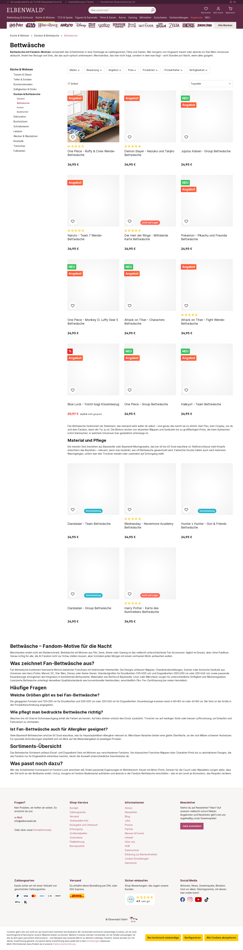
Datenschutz (132, 850)
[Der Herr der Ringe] (48, 25)
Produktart (150, 70)
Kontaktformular (42, 829)
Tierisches (19, 145)
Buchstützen (21, 121)
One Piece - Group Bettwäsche (146, 404)
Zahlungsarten (78, 812)
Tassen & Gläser (23, 74)
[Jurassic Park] (204, 25)
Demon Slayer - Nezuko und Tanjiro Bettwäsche (149, 153)
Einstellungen (93, 941)
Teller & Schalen (23, 79)
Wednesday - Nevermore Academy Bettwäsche (148, 525)
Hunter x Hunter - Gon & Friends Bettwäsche (203, 525)
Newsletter (131, 812)
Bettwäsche (23, 103)
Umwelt (129, 837)
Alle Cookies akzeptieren (221, 937)
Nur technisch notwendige (163, 937)
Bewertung (94, 70)
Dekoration (20, 116)
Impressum (131, 862)
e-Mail (18, 817)
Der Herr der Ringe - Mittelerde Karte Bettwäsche (146, 237)
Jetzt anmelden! (191, 826)
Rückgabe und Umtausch (84, 824)
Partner (129, 829)
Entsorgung (76, 829)
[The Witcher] (146, 25)
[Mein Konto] (218, 10)
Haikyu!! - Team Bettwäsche (201, 404)
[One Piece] (188, 25)
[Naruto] (66, 25)
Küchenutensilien (23, 84)
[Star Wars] (31, 25)
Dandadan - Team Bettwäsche (89, 523)
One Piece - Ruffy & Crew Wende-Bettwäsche (91, 153)
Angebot (115, 70)
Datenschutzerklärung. (64, 944)
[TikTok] (206, 899)
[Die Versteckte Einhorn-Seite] (133, 919)
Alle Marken (225, 25)
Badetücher (23, 112)
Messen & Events (134, 833)
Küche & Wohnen (21, 69)
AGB (127, 846)
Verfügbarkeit (198, 70)
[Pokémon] (104, 25)
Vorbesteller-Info (79, 820)
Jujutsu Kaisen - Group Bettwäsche (206, 151)
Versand (74, 816)
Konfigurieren (193, 937)
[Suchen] (153, 10)
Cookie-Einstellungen (137, 858)
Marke (75, 70)
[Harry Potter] (16, 25)
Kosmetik (19, 141)
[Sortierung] (211, 83)
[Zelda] (174, 25)
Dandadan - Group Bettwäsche (89, 608)
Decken (21, 98)
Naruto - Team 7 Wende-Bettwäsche (85, 237)
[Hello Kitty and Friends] (92, 25)
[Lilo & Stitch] (161, 25)
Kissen (20, 107)
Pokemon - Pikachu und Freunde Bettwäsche (204, 237)
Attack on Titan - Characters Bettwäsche (144, 321)
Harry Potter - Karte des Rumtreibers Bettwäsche (141, 610)
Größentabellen (78, 833)
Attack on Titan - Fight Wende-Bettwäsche (203, 321)
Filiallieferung (77, 841)
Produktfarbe (174, 70)
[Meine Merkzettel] (206, 10)
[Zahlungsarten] (38, 900)
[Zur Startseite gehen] (26, 9)
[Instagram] (190, 899)
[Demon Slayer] (132, 25)
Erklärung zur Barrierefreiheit (141, 854)
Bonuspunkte (77, 846)
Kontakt (74, 808)
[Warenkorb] (230, 10)
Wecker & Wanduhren (26, 136)
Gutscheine (76, 837)
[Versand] (94, 896)
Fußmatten (19, 150)
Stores (128, 808)
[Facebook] (182, 899)
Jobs (127, 820)
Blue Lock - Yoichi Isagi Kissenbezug (93, 404)
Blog (127, 816)
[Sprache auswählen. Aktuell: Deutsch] (233, 2)
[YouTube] (198, 899)
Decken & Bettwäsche (27, 94)
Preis (132, 70)
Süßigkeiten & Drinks (25, 89)
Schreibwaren (21, 126)
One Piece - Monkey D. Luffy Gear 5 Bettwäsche (93, 321)
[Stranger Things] (119, 25)
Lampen (18, 131)
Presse (129, 824)
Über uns (130, 841)
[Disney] (80, 25)
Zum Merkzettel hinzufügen (72, 137)
